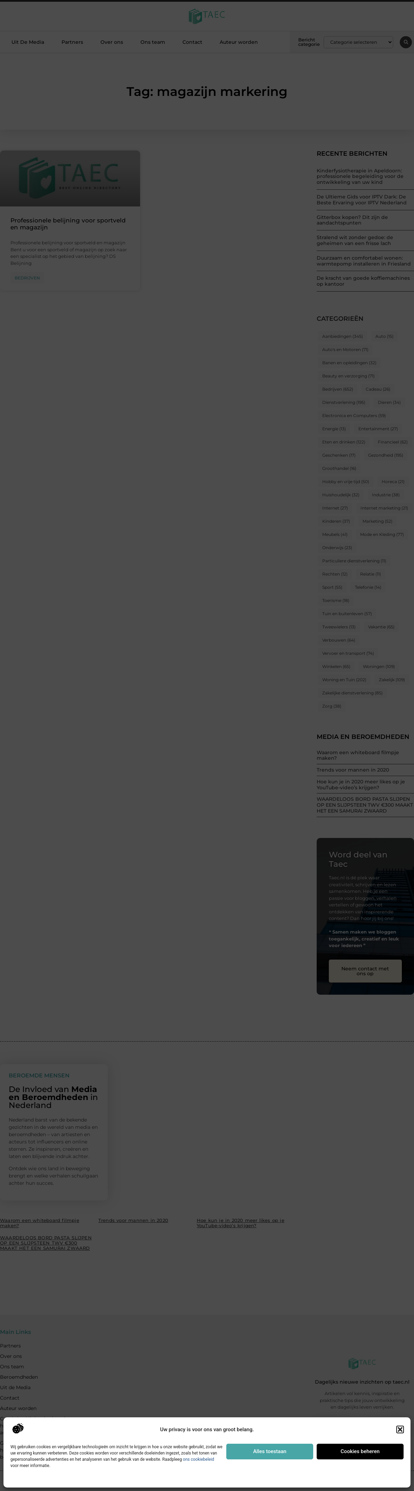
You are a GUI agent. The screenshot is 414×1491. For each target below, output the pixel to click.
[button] (400, 1429)
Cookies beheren (360, 1451)
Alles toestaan (269, 1451)
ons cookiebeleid (198, 1459)
